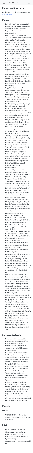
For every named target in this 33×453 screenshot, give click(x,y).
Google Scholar (7, 14)
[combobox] (28, 2)
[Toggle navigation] (4, 2)
